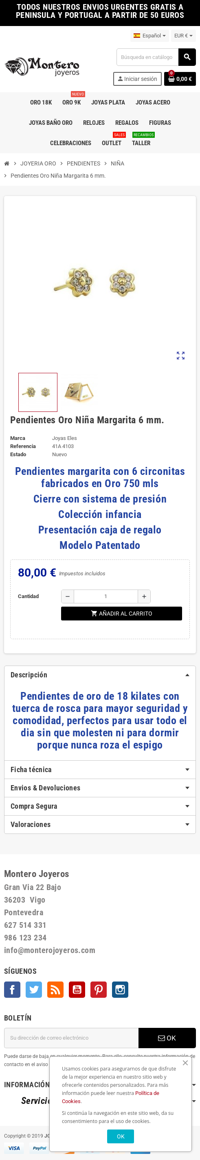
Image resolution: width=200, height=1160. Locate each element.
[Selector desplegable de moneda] (183, 36)
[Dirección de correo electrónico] (71, 1038)
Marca (17, 438)
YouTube (77, 990)
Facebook (12, 990)
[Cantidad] (106, 596)
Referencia (23, 446)
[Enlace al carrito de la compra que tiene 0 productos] (180, 79)
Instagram (120, 990)
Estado (18, 454)
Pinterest (98, 990)
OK (167, 1038)
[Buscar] (156, 57)
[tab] (100, 675)
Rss (55, 990)
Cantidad (28, 596)
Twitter (34, 990)
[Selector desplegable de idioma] (149, 36)
